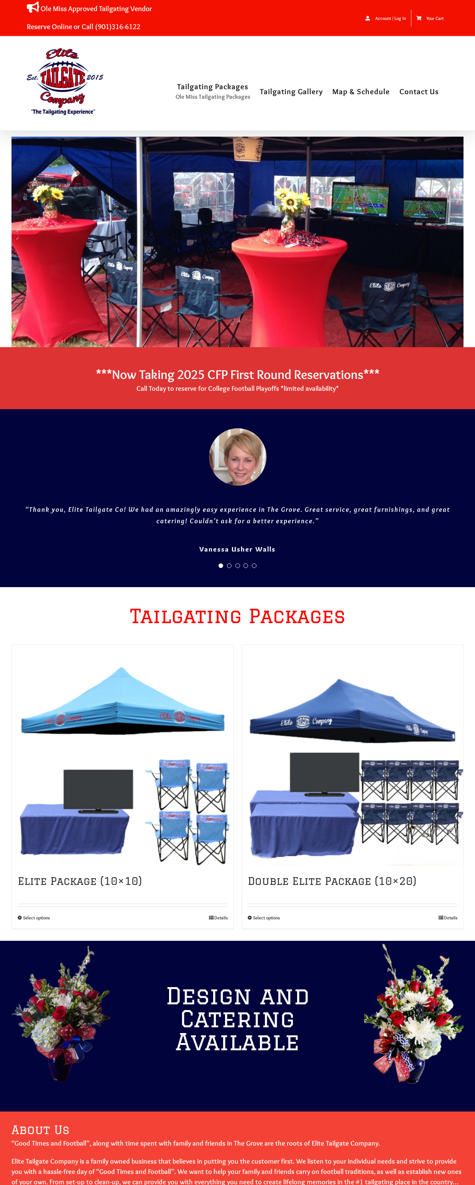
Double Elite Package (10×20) (332, 881)
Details (221, 918)
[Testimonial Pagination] (221, 565)
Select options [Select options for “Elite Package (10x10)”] (36, 918)
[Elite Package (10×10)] (122, 755)
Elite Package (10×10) (80, 881)
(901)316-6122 (117, 26)
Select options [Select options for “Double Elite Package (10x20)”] (266, 918)
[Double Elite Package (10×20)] (352, 755)
